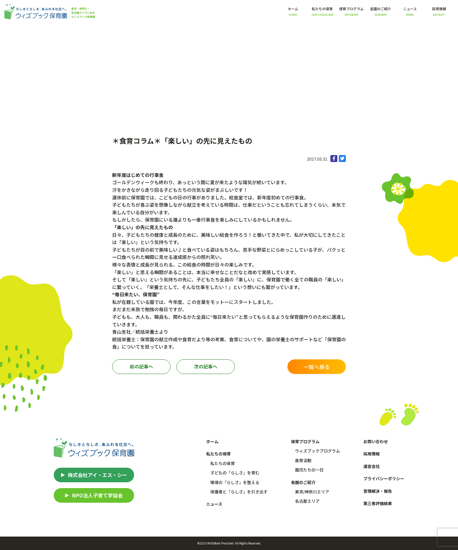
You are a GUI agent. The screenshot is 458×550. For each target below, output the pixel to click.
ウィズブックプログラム (317, 451)
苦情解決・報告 (377, 491)
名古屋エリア (307, 501)
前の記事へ (141, 366)
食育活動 (303, 460)
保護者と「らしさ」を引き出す (239, 492)
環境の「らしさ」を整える (234, 482)
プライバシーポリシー (383, 478)
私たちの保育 (222, 463)
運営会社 (371, 466)
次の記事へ (205, 366)
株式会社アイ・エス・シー (97, 474)
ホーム (293, 11)
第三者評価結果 (377, 503)
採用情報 (439, 11)
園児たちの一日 (309, 470)
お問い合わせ (375, 441)
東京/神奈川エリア (312, 492)
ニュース (410, 11)
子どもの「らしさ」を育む (234, 473)
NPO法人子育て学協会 (97, 495)
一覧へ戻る (316, 366)
